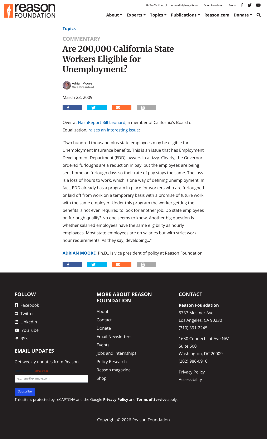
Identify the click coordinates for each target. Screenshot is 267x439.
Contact (104, 320)
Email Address (31, 371)
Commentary (81, 38)
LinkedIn (26, 322)
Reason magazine (114, 370)
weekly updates (38, 362)
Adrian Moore (79, 253)
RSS (21, 338)
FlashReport (89, 122)
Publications (183, 15)
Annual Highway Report (185, 5)
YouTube (27, 330)
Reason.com (216, 15)
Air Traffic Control (156, 5)
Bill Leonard (113, 122)
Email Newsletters (114, 336)
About (112, 15)
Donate (241, 15)
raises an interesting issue (113, 130)
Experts (134, 15)
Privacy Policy (192, 372)
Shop (102, 378)
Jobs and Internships (116, 353)
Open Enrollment (214, 5)
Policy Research (112, 361)
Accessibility (190, 379)
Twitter (24, 313)
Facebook (27, 305)
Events (233, 5)
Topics (156, 15)
